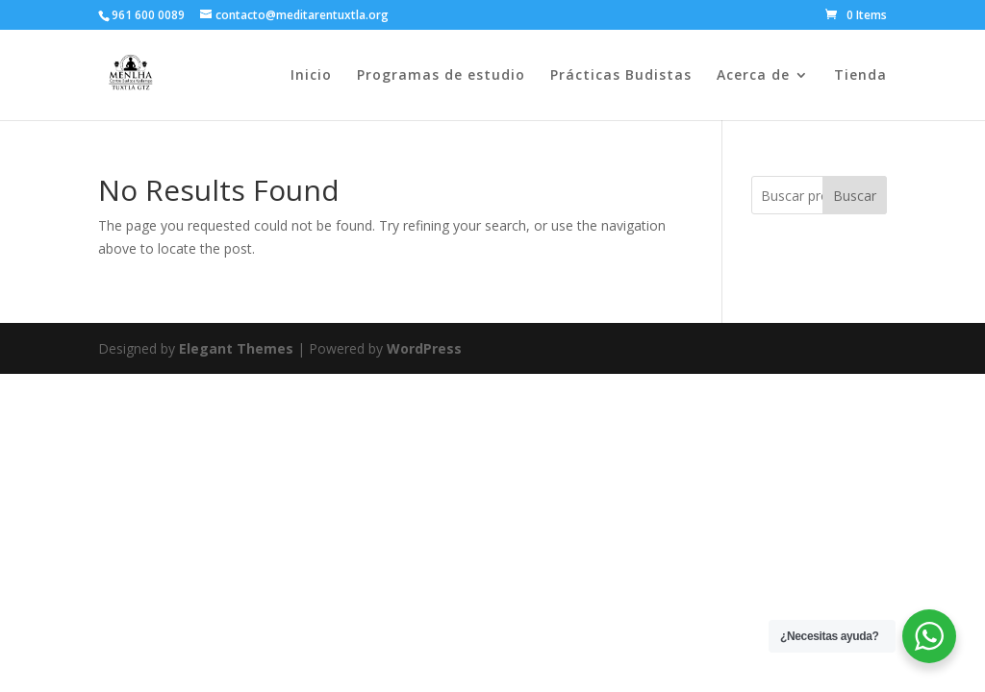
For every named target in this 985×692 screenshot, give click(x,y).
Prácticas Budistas (621, 76)
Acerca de (753, 76)
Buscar (854, 195)
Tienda (860, 76)
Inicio (311, 76)
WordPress (424, 348)
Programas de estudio (441, 76)
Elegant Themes (236, 348)
